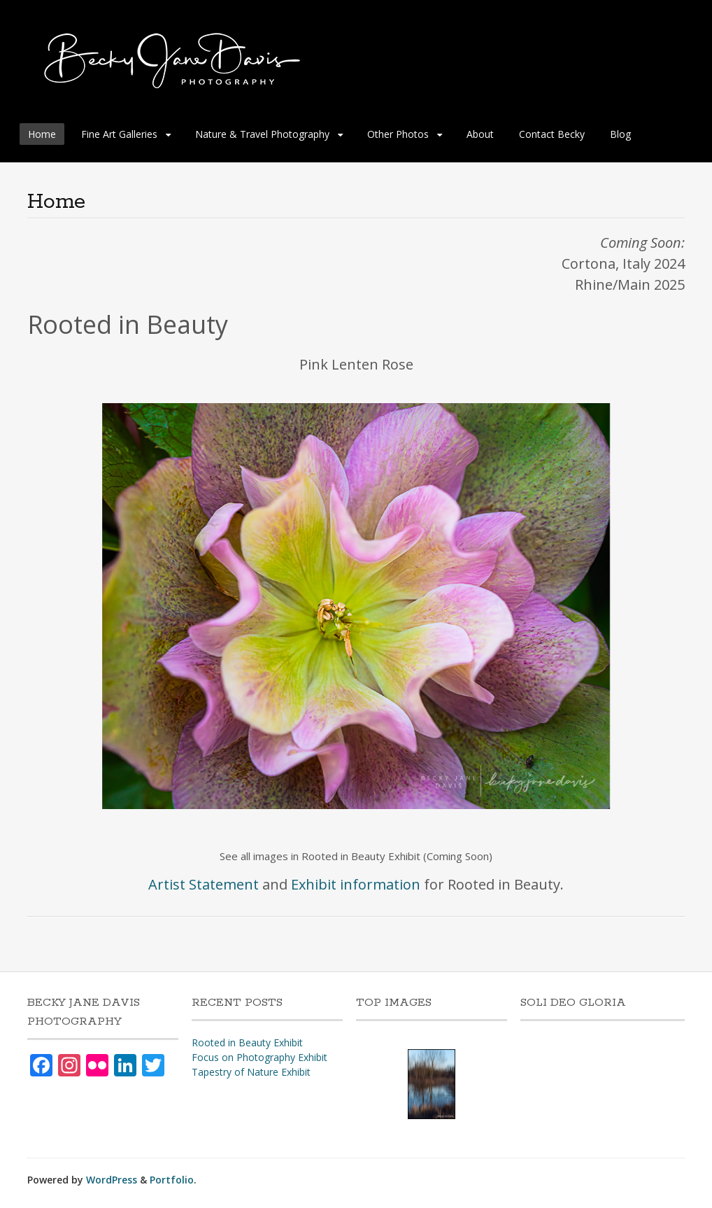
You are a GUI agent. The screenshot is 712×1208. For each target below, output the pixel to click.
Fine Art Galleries (119, 134)
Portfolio (172, 1179)
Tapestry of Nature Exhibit (251, 1072)
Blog (620, 134)
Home (42, 134)
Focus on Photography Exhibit (259, 1057)
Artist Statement (203, 884)
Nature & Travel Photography (262, 134)
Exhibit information (355, 884)
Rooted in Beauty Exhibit (247, 1042)
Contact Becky (552, 134)
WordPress (111, 1179)
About (480, 134)
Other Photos (398, 134)
